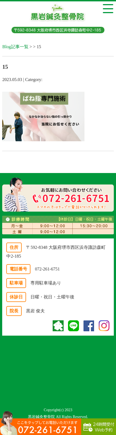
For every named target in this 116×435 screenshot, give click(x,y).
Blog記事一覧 (15, 46)
